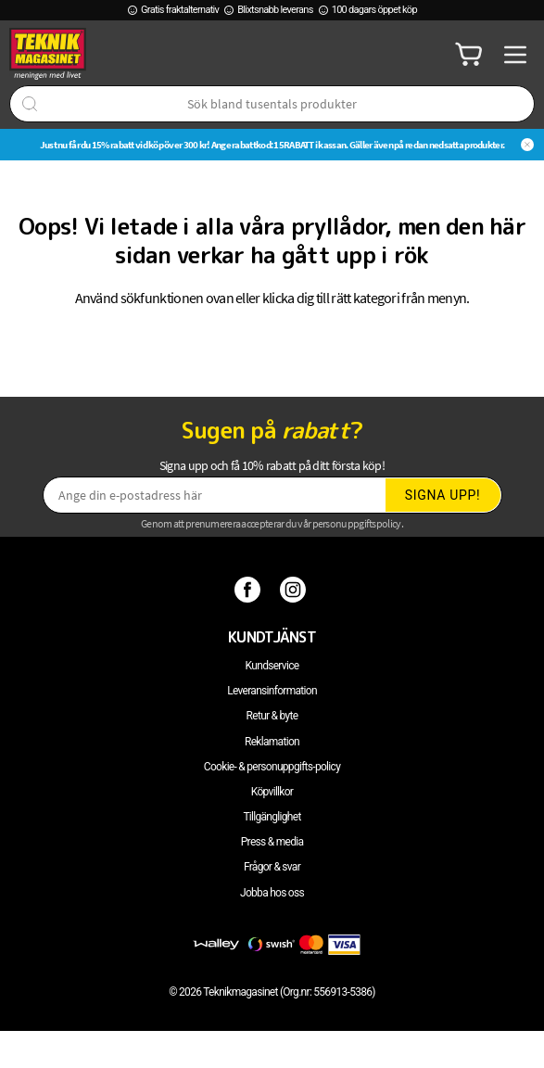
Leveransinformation (272, 690)
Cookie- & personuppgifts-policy (272, 766)
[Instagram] (295, 588)
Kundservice (272, 665)
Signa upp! (443, 495)
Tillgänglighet (271, 816)
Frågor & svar (272, 866)
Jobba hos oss (272, 892)
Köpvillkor (272, 791)
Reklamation (272, 741)
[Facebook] (249, 588)
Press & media (272, 841)
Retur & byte (272, 715)
